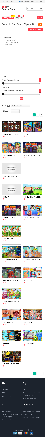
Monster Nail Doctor (10, 280)
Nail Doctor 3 (29, 280)
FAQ (3, 393)
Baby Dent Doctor (9, 155)
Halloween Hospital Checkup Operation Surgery (32, 155)
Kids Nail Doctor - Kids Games (32, 259)
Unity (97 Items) (10, 45)
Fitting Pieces (29, 343)
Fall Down (6, 343)
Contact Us (6, 396)
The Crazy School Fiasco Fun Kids (32, 218)
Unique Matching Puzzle (11, 176)
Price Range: (8, 80)
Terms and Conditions (31, 411)
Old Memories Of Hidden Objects (11, 364)
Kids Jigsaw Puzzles (10, 259)
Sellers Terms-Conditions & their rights (12, 415)
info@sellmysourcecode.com (30, 2)
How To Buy (27, 390)
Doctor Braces (29, 322)
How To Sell (6, 411)
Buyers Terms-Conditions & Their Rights (33, 394)
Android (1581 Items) (12, 42)
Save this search (35, 29)
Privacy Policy (28, 414)
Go (21, 98)
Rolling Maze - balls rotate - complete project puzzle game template (11, 134)
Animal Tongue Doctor (11, 301)
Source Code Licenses (31, 417)
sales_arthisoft (9, 2)
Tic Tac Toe (6, 197)
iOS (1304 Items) (10, 40)
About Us (5, 390)
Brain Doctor (28, 134)
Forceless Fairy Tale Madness (32, 197)
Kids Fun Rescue (8, 239)
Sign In (40, 17)
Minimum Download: (11, 90)
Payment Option (29, 398)
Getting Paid (7, 420)
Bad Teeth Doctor (9, 322)
